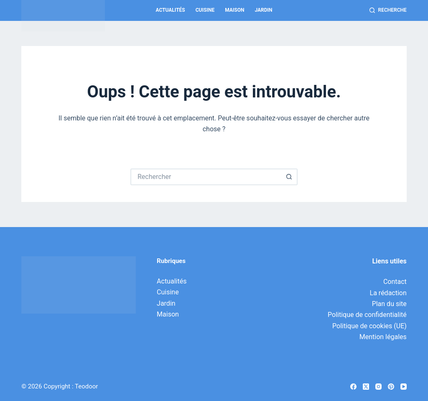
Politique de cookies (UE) (369, 326)
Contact (395, 282)
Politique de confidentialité (367, 315)
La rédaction (388, 293)
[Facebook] (353, 386)
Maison (234, 10)
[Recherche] (388, 10)
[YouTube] (403, 386)
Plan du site (389, 304)
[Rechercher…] (205, 177)
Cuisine (205, 10)
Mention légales (383, 337)
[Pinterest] (391, 386)
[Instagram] (378, 386)
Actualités (170, 10)
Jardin (263, 10)
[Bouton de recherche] (289, 177)
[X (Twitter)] (366, 386)
